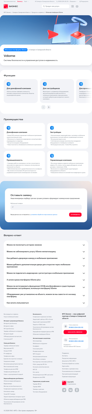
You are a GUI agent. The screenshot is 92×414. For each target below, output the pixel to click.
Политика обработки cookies (70, 364)
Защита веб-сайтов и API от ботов (43, 319)
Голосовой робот (38, 349)
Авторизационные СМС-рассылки (43, 375)
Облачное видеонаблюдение (12, 381)
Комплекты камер (9, 391)
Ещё (26, 1)
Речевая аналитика (38, 351)
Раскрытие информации (69, 358)
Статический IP (8, 339)
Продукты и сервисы (38, 12)
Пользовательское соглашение (71, 371)
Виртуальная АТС (9, 348)
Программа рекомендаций (70, 374)
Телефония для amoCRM (11, 369)
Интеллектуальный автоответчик (13, 364)
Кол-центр (36, 372)
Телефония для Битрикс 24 (11, 372)
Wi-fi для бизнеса (9, 329)
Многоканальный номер (11, 367)
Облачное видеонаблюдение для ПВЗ (15, 399)
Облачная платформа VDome (41, 334)
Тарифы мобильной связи (11, 346)
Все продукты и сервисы (11, 314)
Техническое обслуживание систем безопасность (14, 403)
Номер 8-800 (8, 351)
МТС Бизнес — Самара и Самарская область (17, 12)
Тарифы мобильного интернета (13, 331)
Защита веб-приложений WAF (42, 322)
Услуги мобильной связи (11, 317)
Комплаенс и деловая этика (70, 369)
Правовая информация (69, 377)
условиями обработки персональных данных (44, 215)
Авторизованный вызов (40, 357)
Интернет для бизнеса (10, 323)
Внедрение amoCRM (39, 377)
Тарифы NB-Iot (37, 384)
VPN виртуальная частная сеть (12, 336)
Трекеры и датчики (38, 389)
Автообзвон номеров (39, 359)
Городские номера (9, 361)
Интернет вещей (8, 334)
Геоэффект (36, 346)
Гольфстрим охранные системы (13, 389)
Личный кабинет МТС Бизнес (72, 346)
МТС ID (35, 370)
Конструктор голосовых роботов (42, 362)
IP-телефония (8, 354)
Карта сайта (65, 366)
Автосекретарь (37, 341)
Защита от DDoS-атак (39, 325)
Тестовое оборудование (40, 392)
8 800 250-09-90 (76, 341)
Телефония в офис (9, 356)
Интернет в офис (9, 326)
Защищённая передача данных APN (43, 332)
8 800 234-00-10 (67, 1)
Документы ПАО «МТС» (69, 361)
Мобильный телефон (17, 203)
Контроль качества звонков (41, 367)
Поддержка (67, 345)
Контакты (65, 356)
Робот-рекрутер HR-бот (40, 364)
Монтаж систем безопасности (12, 386)
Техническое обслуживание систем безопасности (43, 328)
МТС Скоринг (37, 354)
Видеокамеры (8, 384)
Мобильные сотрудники (40, 344)
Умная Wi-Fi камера (9, 394)
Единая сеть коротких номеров (13, 359)
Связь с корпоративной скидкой (13, 374)
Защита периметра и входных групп (14, 397)
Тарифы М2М (37, 387)
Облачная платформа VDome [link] (54, 12)
